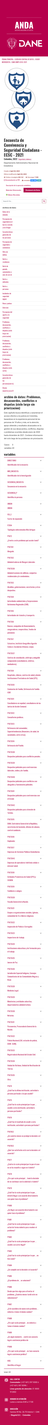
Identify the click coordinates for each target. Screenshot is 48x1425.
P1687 (9, 1304)
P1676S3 (10, 1145)
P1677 (9, 1159)
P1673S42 (11, 805)
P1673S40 (11, 777)
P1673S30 (11, 1011)
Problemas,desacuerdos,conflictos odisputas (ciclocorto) (7, 365)
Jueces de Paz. (12, 962)
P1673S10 (10, 684)
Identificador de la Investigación (19, 475)
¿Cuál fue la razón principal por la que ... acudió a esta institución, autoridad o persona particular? (21, 1107)
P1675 (9, 1100)
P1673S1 (10, 547)
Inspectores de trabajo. (16, 937)
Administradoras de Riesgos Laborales (21, 562)
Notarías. (10, 1015)
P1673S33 (11, 1050)
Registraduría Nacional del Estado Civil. (21, 1054)
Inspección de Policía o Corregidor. (20, 926)
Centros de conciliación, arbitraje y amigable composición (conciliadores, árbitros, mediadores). (23, 661)
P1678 (9, 1174)
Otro (9, 1079)
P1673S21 (10, 908)
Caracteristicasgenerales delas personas (8, 235)
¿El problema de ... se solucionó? (19, 1280)
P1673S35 (11, 1075)
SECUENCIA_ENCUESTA (15, 482)
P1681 (9, 1219)
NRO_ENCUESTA (12, 471)
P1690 (9, 1346)
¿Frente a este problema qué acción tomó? (23, 540)
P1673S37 (11, 653)
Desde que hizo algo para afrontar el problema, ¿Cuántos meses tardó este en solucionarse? (22, 1294)
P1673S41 (10, 791)
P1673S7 (10, 639)
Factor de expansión (14, 518)
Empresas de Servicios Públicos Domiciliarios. (23, 851)
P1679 (9, 1188)
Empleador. (11, 841)
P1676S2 (10, 1131)
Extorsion (5, 307)
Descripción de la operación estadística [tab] (18, 185)
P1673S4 (10, 596)
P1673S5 (10, 611)
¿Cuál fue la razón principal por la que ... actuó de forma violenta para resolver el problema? (22, 1227)
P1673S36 (11, 568)
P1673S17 (10, 847)
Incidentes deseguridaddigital (7, 296)
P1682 (9, 1237)
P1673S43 (11, 858)
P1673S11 (10, 698)
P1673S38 (11, 752)
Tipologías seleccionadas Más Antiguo (21, 529)
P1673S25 (11, 958)
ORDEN (9, 503)
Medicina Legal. (13, 990)
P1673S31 (10, 1022)
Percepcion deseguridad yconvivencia (7, 245)
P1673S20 (11, 897)
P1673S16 (10, 836)
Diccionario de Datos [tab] (33, 190)
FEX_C (9, 514)
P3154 (9, 525)
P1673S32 (11, 1036)
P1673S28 (11, 986)
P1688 (9, 1318)
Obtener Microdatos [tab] (13, 195)
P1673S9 (10, 670)
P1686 (9, 1287)
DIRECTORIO (11, 460)
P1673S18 (10, 872)
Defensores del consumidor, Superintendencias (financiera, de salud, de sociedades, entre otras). (23, 731)
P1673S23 (11, 933)
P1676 (9, 1117)
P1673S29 (11, 997)
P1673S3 (10, 582)
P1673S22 (11, 922)
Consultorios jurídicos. (15, 717)
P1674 (9, 1086)
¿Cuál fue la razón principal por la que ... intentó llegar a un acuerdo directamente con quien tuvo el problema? (22, 1195)
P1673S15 (10, 819)
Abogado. (10, 551)
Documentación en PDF (12, 180)
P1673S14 (10, 741)
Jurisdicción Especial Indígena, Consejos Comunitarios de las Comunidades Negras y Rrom (23, 976)
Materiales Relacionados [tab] (13, 190)
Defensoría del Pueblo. (15, 745)
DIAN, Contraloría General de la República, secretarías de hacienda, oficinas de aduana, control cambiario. (23, 827)
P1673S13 (10, 723)
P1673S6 (10, 621)
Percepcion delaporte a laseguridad (7, 315)
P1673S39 (11, 762)
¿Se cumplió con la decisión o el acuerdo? (22, 1269)
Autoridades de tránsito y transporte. (21, 615)
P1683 (9, 1251)
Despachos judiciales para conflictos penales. (23, 756)
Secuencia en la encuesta (16, 486)
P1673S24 (11, 944)
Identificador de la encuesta (17, 464)
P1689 (9, 1332)
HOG (8, 1360)
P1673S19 (10, 886)
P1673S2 (10, 557)
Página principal (7, 59)
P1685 (9, 1276)
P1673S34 (11, 1061)
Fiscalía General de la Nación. (17, 901)
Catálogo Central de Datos (24, 59)
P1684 (9, 1265)
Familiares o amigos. (14, 891)
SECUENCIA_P (12, 492)
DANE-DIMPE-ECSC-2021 (19, 62)
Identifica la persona (14, 497)
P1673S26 (11, 969)
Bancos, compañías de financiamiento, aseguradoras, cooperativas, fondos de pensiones (21, 629)
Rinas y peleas (7, 303)
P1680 (9, 1205)
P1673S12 (10, 713)
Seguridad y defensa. (24, 159)
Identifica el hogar (14, 1365)
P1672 (9, 536)
